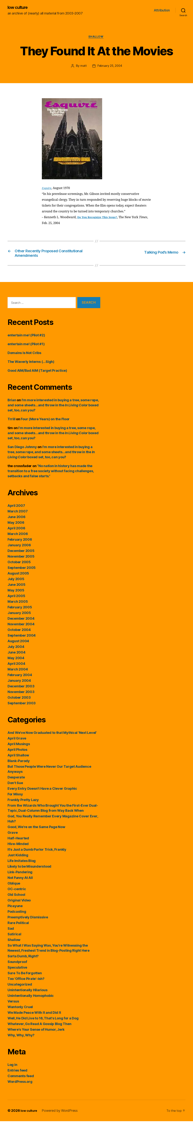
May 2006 (16, 525)
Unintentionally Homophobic (31, 998)
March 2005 (18, 604)
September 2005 (22, 570)
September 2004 (22, 638)
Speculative (17, 970)
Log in (12, 1067)
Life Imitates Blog (22, 864)
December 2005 (21, 554)
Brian (12, 403)
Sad (11, 931)
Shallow (96, 37)
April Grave (17, 741)
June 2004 (16, 655)
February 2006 (20, 542)
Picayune (15, 909)
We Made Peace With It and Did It (34, 1015)
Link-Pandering (20, 875)
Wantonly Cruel (20, 1010)
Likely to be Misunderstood (29, 869)
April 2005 (16, 599)
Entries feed (17, 1073)
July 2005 (16, 582)
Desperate (16, 780)
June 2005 (16, 587)
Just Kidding (18, 858)
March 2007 (18, 514)
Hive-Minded (18, 847)
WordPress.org (20, 1084)
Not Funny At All (20, 880)
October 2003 (19, 700)
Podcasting (17, 914)
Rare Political (18, 926)
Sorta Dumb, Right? (23, 959)
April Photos (17, 752)
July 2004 (16, 649)
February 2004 (20, 678)
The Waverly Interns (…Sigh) (31, 364)
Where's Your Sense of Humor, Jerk (36, 1032)
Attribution (162, 10)
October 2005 (19, 565)
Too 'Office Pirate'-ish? (26, 981)
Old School (16, 897)
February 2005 (20, 610)
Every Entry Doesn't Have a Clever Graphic (42, 791)
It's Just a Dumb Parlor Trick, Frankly (37, 852)
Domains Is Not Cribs (24, 356)
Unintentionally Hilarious (27, 993)
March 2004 (18, 672)
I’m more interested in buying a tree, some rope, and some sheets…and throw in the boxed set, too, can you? (53, 408)
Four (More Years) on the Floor (45, 422)
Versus (13, 1004)
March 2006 (18, 537)
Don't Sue (15, 786)
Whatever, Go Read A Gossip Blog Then (39, 1027)
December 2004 (21, 621)
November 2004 (21, 627)
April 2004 (16, 666)
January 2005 (19, 616)
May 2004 (16, 661)
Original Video (19, 903)
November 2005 (21, 559)
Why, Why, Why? (21, 1038)
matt (83, 67)
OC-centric (17, 892)
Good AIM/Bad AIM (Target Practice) (37, 373)
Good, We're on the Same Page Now (36, 830)
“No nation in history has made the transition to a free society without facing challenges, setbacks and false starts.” (51, 474)
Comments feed (21, 1079)
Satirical (14, 937)
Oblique (14, 886)
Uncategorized (20, 987)
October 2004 (19, 633)
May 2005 (16, 593)
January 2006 (19, 548)
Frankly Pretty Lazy (23, 803)
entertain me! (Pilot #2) (26, 338)
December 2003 (21, 689)
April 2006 (16, 531)
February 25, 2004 (110, 67)
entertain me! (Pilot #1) (26, 347)
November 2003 (21, 695)
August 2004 (18, 644)
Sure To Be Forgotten (25, 976)
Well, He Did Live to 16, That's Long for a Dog (43, 1021)
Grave (13, 835)
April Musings (19, 747)
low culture (19, 7)
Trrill (11, 422)
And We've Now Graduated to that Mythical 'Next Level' (52, 735)
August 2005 (18, 576)
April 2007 (16, 508)
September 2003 (22, 706)
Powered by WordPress (61, 1113)
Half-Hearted (18, 841)
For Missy (15, 797)
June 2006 (16, 520)
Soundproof (17, 965)
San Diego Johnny (22, 450)
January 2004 (19, 683)
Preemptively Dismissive (28, 920)
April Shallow (18, 758)
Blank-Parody (19, 764)
